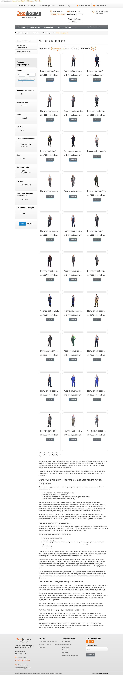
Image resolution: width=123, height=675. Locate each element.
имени (68, 48)
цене (76, 48)
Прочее (49, 644)
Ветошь (68, 27)
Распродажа (58, 644)
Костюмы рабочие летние (24, 41)
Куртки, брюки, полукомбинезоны (22, 46)
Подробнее (50, 79)
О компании (21, 5)
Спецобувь (48, 27)
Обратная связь (73, 11)
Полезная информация (47, 5)
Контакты (21, 27)
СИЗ (58, 27)
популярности (57, 48)
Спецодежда (35, 27)
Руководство (32, 5)
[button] (69, 6)
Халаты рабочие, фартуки (24, 51)
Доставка (61, 5)
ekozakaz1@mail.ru (75, 14)
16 (93, 48)
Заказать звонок (56, 11)
